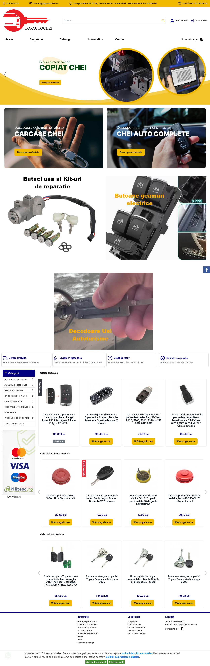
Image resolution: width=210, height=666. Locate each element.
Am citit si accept (96, 662)
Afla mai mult (116, 662)
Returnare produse (86, 627)
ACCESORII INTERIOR (15, 384)
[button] (178, 20)
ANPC (80, 639)
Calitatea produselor (87, 624)
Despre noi (37, 39)
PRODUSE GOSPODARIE (17, 418)
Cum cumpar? (134, 624)
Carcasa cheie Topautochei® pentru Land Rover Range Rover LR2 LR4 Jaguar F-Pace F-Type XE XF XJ (59, 418)
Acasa (13, 39)
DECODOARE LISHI (14, 423)
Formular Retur (84, 630)
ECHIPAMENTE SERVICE (17, 407)
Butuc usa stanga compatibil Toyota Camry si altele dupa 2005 (102, 579)
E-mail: (168, 624)
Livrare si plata (134, 630)
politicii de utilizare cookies (137, 653)
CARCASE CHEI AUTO (15, 395)
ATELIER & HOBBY (13, 390)
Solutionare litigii (85, 642)
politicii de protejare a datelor (122, 656)
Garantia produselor (87, 621)
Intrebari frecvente (136, 633)
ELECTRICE (10, 412)
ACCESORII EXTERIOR (15, 379)
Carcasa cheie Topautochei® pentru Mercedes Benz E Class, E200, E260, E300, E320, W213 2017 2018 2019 (143, 418)
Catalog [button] (65, 39)
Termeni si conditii (136, 627)
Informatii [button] (94, 39)
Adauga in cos (101, 441)
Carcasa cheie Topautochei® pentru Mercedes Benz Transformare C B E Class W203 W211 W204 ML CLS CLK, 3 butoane (186, 420)
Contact (120, 39)
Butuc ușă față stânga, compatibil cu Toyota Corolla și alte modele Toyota (143, 579)
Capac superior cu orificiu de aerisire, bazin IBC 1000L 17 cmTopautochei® (184, 498)
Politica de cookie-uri (87, 633)
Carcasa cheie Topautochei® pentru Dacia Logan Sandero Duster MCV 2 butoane (102, 498)
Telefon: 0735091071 (175, 621)
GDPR (80, 636)
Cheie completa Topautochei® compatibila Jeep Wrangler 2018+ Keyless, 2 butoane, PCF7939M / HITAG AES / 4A (61, 580)
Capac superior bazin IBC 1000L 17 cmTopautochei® (61, 497)
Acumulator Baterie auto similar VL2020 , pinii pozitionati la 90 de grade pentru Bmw (143, 499)
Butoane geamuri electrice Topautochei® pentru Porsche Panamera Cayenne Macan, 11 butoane (101, 418)
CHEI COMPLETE (13, 401)
